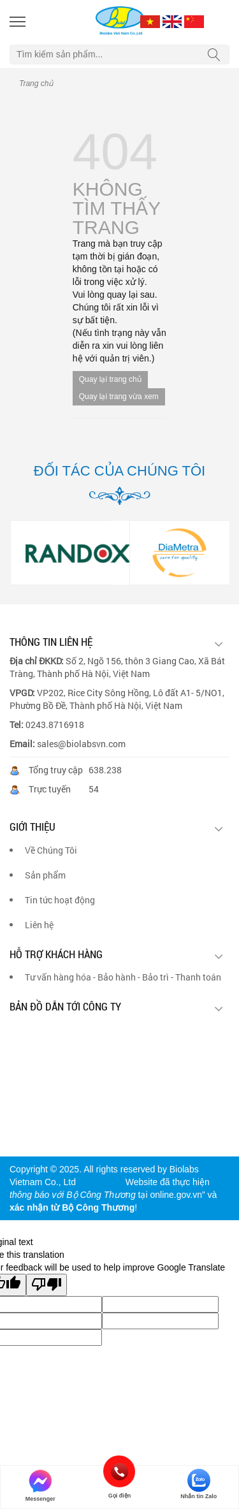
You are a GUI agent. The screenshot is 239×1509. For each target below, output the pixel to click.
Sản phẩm (45, 875)
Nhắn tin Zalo (198, 1484)
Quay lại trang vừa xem (119, 396)
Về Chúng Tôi (51, 850)
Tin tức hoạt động (60, 900)
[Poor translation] (46, 1285)
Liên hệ (39, 925)
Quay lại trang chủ (110, 379)
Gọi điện (119, 1471)
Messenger (40, 1485)
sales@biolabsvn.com (81, 744)
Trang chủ (36, 83)
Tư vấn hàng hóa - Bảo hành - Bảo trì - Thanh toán (123, 977)
